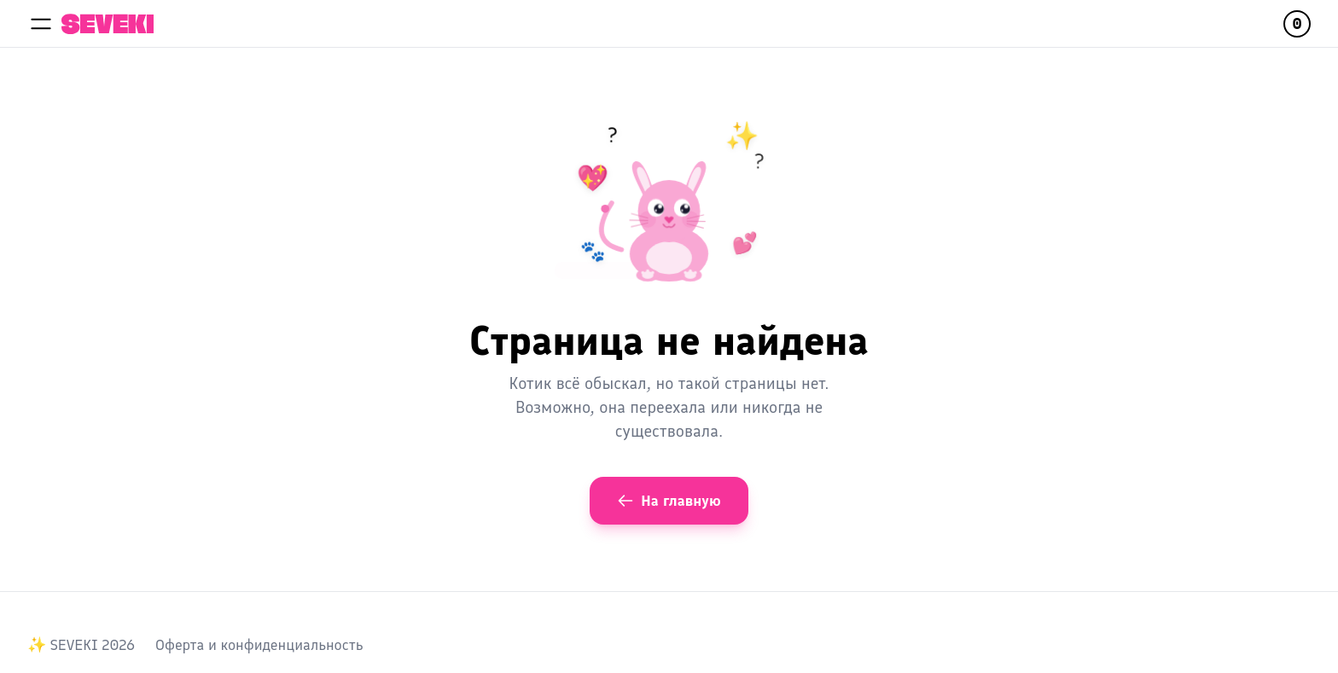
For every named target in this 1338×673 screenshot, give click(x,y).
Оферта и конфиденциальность (259, 644)
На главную (668, 500)
